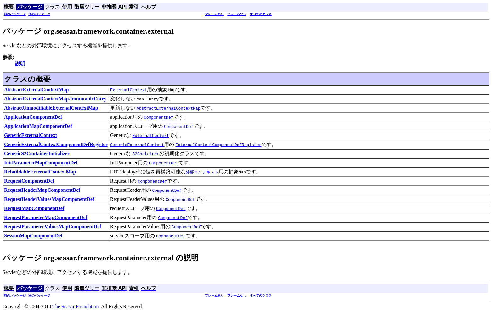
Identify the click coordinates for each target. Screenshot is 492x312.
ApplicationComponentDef (33, 117)
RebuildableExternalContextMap (40, 171)
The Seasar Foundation (75, 306)
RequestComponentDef (29, 181)
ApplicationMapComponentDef (38, 126)
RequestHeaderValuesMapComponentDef (49, 199)
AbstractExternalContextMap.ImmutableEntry (55, 98)
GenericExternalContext (30, 135)
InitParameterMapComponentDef (41, 162)
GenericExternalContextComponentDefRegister (56, 144)
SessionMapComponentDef (33, 235)
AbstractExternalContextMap (36, 89)
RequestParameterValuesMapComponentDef (52, 226)
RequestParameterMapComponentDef (45, 217)
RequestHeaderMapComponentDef (42, 190)
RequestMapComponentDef (34, 208)
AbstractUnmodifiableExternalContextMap (51, 108)
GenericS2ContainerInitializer (37, 153)
